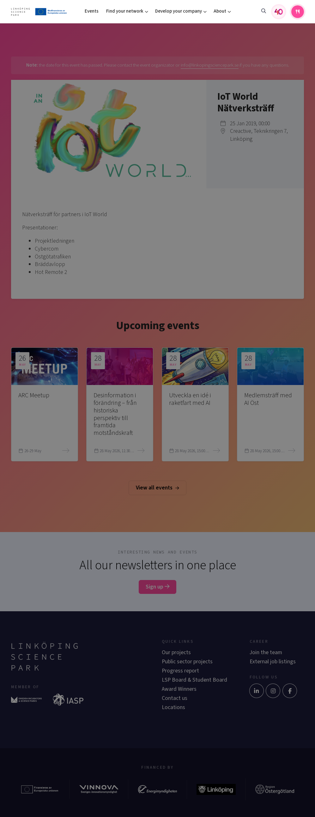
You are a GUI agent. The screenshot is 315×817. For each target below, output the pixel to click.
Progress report (180, 671)
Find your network (124, 11)
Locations (173, 707)
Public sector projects (187, 662)
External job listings (273, 662)
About (220, 11)
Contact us (174, 698)
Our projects (176, 652)
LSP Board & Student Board (194, 680)
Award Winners (179, 689)
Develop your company (178, 11)
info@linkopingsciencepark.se (210, 65)
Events (92, 11)
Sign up (157, 587)
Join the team (266, 652)
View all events (157, 488)
